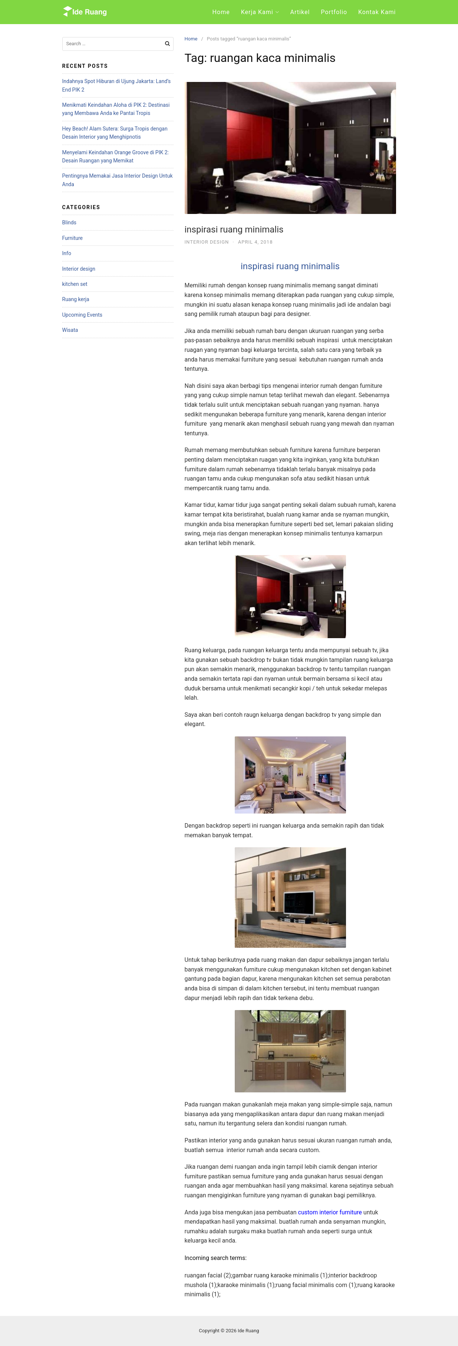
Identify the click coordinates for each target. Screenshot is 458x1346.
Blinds (69, 222)
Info (66, 253)
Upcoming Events (82, 315)
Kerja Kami (257, 12)
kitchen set (75, 284)
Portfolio (334, 12)
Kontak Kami (377, 12)
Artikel (300, 12)
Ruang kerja (75, 299)
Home (221, 12)
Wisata (70, 330)
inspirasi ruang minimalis (234, 229)
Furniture (72, 238)
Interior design (207, 242)
